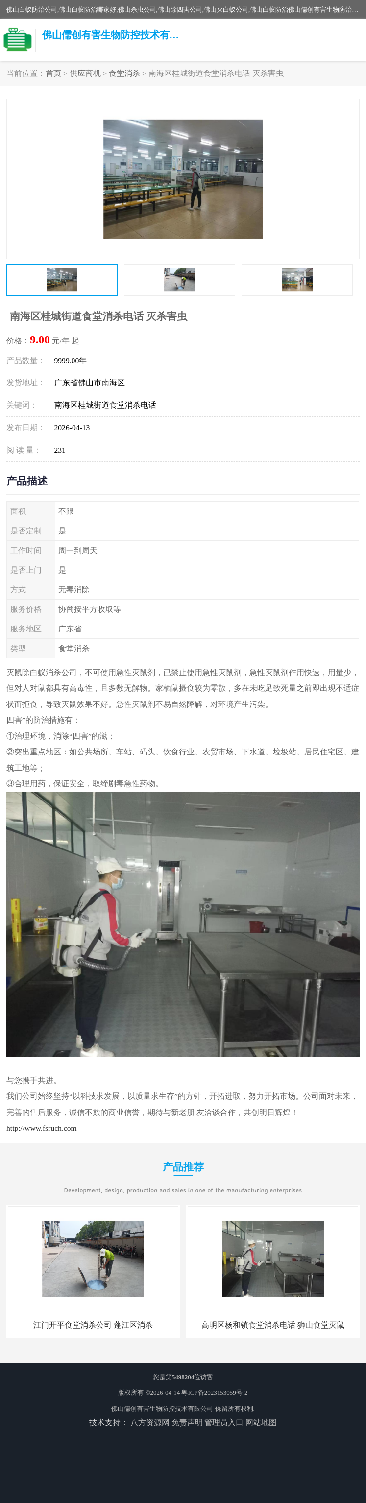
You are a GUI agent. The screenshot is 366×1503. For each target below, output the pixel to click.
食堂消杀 (124, 73)
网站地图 (261, 1422)
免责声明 (187, 1422)
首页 (53, 73)
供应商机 (85, 73)
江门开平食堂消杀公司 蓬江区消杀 (93, 1325)
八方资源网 (150, 1422)
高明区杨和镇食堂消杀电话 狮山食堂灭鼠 (272, 1325)
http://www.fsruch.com (41, 1128)
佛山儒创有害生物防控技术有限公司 (162, 1408)
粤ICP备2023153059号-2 (214, 1392)
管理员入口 (224, 1422)
